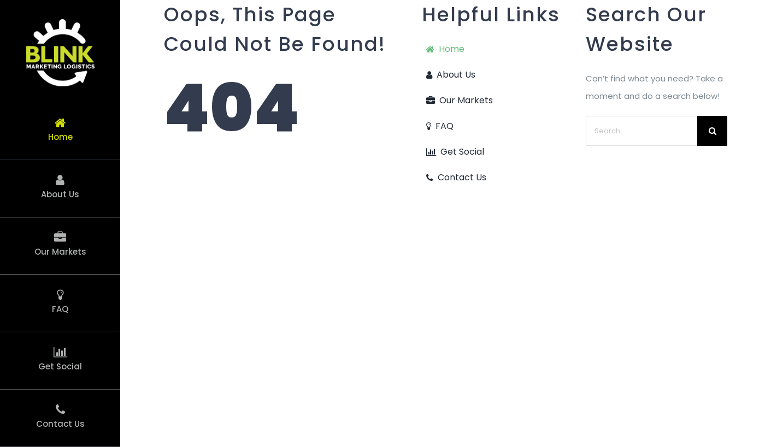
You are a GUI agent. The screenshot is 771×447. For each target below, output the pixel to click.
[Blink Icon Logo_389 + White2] (60, 23)
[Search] (712, 131)
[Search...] (641, 131)
